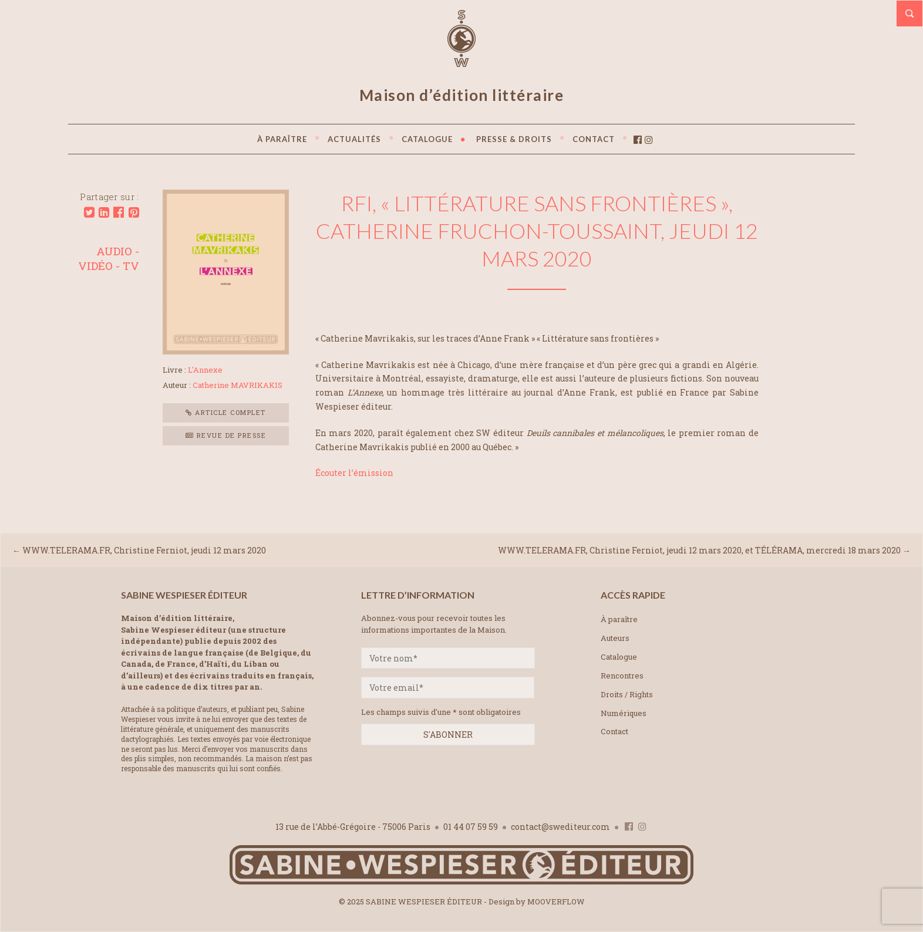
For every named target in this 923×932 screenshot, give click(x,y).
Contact (614, 731)
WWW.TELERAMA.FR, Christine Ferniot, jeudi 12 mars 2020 (144, 550)
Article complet (226, 412)
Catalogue (619, 656)
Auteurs (615, 638)
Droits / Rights (627, 694)
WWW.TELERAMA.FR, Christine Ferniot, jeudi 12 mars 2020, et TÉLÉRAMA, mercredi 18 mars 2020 (699, 550)
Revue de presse (226, 435)
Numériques (623, 713)
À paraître (619, 619)
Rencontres (622, 675)
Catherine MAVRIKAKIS (237, 385)
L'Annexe (205, 369)
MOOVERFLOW (556, 901)
